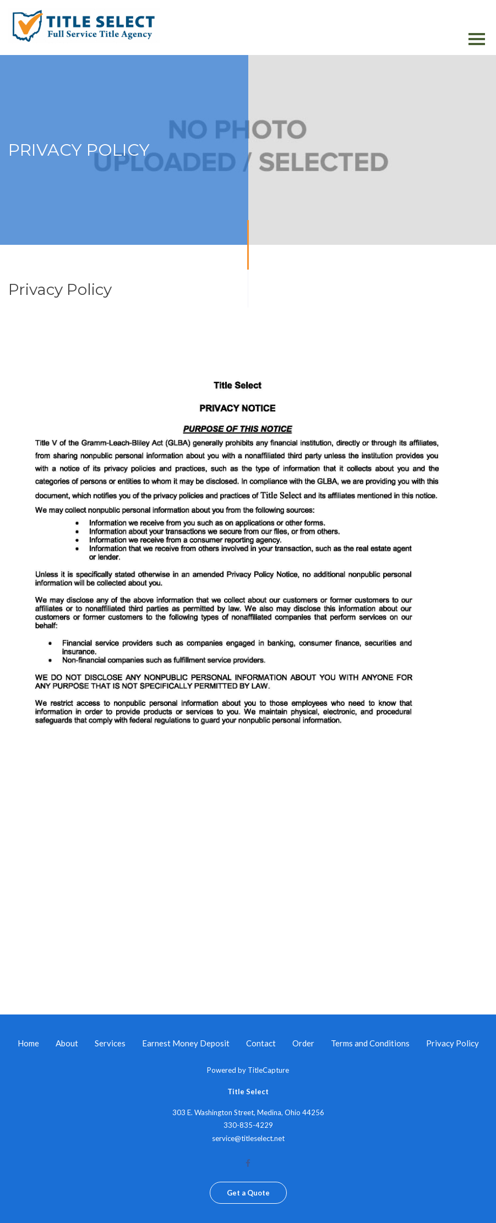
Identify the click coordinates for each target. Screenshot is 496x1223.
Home (28, 1043)
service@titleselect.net (248, 1138)
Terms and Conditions (370, 1043)
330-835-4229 (248, 1125)
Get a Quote (248, 1192)
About (67, 1043)
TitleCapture (268, 1070)
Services (110, 1043)
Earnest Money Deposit (186, 1043)
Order (303, 1043)
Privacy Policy (452, 1043)
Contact (261, 1043)
